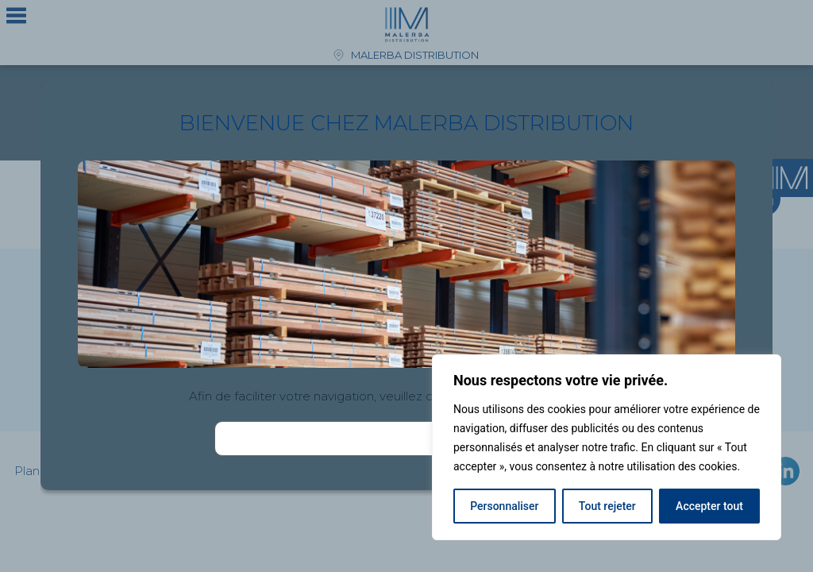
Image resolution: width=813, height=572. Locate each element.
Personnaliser (504, 506)
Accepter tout (709, 506)
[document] (406, 286)
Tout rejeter (607, 506)
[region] (606, 447)
